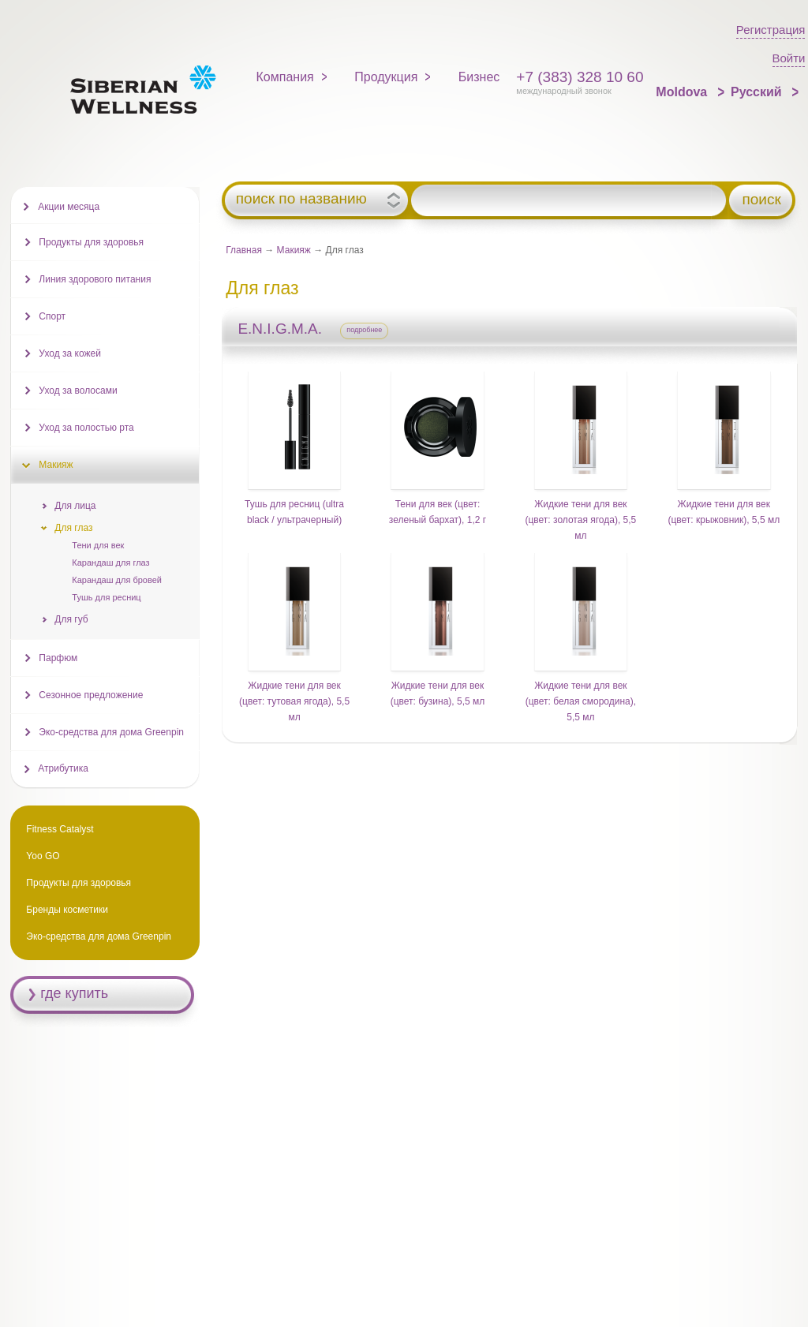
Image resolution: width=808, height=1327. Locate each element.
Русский (758, 92)
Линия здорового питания (95, 279)
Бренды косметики (67, 909)
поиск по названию (301, 199)
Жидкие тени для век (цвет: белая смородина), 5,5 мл (581, 701)
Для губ (71, 619)
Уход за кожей (70, 353)
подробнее (364, 330)
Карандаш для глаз (110, 562)
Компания (285, 77)
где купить (74, 993)
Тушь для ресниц (106, 597)
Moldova (683, 92)
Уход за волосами (78, 390)
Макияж (294, 250)
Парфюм (58, 658)
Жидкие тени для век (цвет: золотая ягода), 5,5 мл (580, 520)
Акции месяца (68, 206)
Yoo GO (42, 856)
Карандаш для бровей (117, 580)
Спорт (52, 316)
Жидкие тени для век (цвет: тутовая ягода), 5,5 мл (294, 701)
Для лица (74, 505)
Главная (244, 250)
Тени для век (98, 545)
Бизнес (479, 77)
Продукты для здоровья (91, 242)
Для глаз (73, 527)
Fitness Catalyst (59, 829)
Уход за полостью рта (86, 427)
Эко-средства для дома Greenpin (111, 732)
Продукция (385, 77)
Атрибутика (63, 768)
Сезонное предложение (91, 695)
